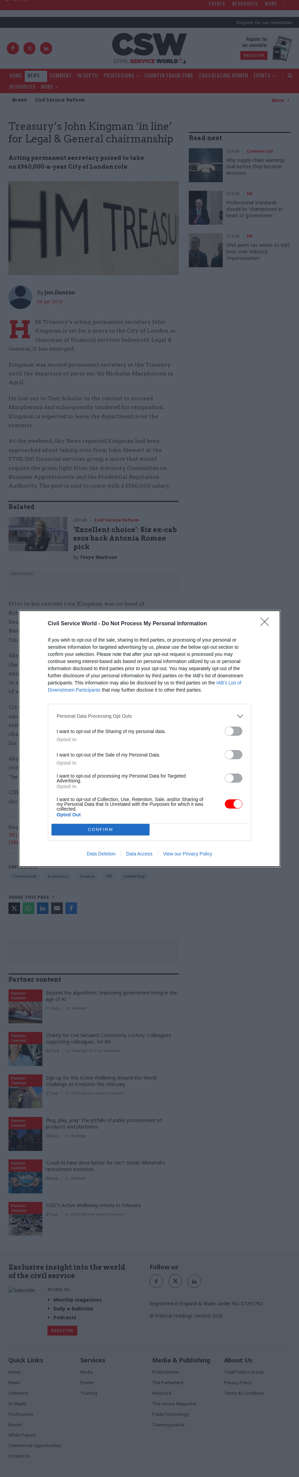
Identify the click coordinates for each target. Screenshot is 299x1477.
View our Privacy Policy (187, 853)
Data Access (139, 853)
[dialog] (149, 739)
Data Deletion (101, 853)
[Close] (266, 623)
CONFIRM (100, 829)
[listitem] (149, 716)
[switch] (233, 731)
